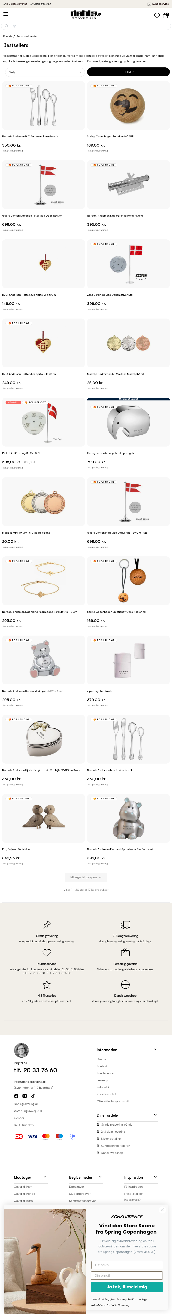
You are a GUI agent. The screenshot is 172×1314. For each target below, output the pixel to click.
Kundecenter (105, 1073)
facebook (16, 1096)
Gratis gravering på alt (116, 1124)
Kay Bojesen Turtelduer (16, 849)
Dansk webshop (112, 1153)
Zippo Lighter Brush (99, 691)
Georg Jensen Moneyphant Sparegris (110, 453)
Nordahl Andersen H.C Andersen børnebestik (30, 136)
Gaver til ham (23, 1187)
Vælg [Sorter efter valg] (12, 72)
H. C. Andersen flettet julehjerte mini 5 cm (29, 294)
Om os (101, 1059)
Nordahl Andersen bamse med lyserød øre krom (32, 691)
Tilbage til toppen (86, 877)
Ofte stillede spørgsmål (113, 1101)
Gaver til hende (24, 1194)
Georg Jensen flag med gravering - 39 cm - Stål (117, 532)
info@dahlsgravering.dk (30, 1082)
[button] (127, 1049)
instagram (25, 1096)
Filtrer (128, 72)
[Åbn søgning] (86, 26)
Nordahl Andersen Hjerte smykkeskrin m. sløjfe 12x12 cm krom (41, 770)
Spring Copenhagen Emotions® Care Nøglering (116, 611)
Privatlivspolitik (107, 1094)
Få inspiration (133, 1187)
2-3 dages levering (16, 3)
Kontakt (102, 1066)
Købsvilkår (104, 1087)
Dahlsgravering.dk (26, 1104)
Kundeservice (158, 4)
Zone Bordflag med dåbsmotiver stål (110, 294)
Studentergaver (79, 1194)
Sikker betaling (111, 1139)
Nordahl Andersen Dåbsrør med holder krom (115, 215)
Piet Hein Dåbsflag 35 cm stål (21, 453)
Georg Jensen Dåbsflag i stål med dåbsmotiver (32, 215)
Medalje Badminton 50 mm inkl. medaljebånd (115, 373)
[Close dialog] (54, 1210)
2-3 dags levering (113, 1132)
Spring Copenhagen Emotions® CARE (110, 136)
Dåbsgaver (76, 1187)
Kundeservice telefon (115, 1146)
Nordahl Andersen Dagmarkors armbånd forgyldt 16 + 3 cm (39, 611)
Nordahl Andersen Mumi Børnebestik (110, 770)
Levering (102, 1080)
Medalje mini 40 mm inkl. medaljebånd (26, 532)
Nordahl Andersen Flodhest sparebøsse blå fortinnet (120, 849)
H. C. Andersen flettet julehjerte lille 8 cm (29, 373)
